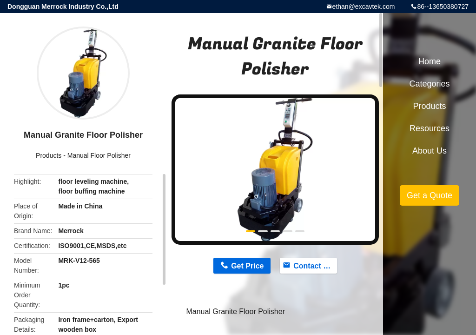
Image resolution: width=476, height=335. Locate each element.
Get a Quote (429, 195)
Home (429, 61)
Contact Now (315, 266)
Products (48, 155)
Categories (429, 83)
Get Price (247, 266)
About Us (429, 150)
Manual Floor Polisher (99, 155)
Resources (430, 128)
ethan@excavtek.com (363, 6)
